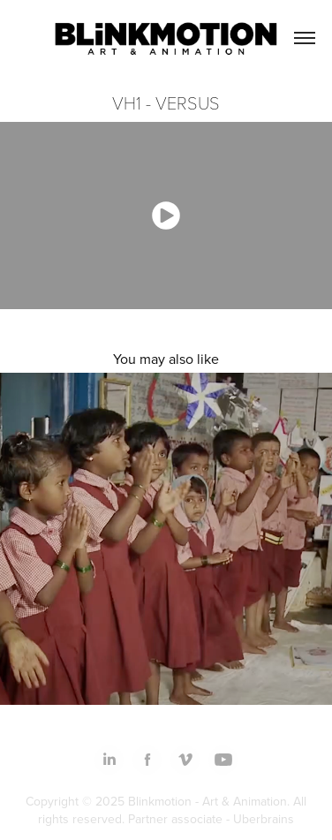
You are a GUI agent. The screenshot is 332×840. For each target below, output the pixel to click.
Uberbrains (263, 819)
